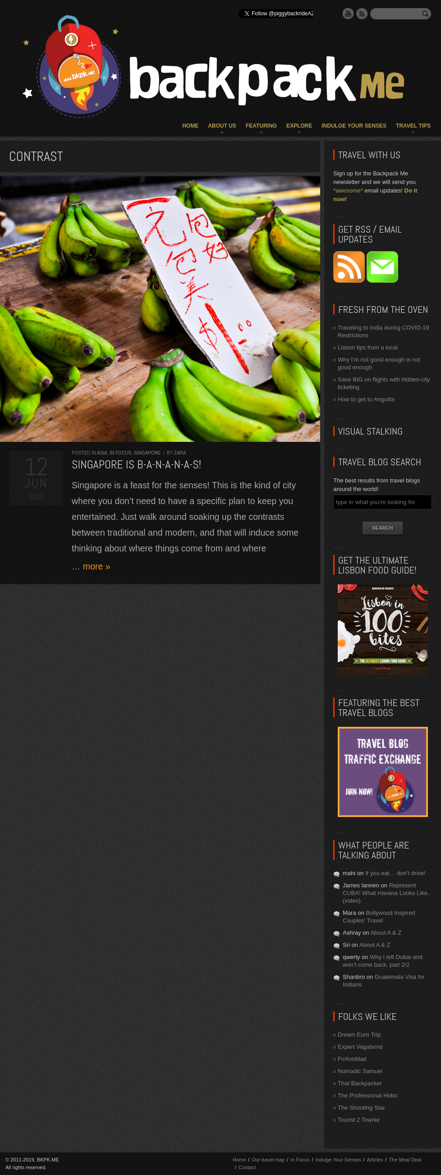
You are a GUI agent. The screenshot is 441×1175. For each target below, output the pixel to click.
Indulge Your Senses (354, 126)
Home (190, 126)
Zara (180, 452)
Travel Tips (413, 126)
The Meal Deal (405, 1159)
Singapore (147, 452)
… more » (91, 566)
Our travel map (268, 1159)
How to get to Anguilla (366, 399)
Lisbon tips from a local (368, 347)
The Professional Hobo (367, 1095)
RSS (362, 13)
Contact (247, 1167)
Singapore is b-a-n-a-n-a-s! (136, 464)
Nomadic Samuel (360, 1071)
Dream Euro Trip (359, 1034)
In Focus (120, 452)
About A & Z (385, 932)
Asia (102, 452)
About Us (222, 126)
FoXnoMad (352, 1059)
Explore (299, 126)
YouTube (348, 13)
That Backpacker (360, 1083)
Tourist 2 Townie (359, 1119)
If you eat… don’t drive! (395, 873)
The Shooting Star (361, 1107)
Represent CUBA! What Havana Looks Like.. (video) (387, 893)
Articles (375, 1159)
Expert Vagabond (360, 1046)
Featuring (261, 126)
